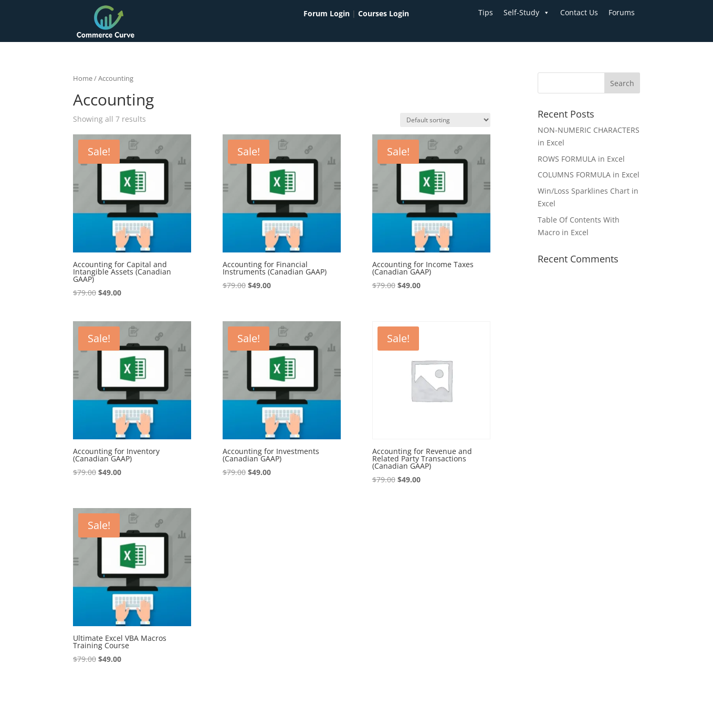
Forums (622, 12)
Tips (485, 12)
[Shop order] (445, 120)
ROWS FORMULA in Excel (581, 159)
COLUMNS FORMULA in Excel (588, 175)
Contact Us (579, 12)
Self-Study (527, 12)
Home (82, 78)
